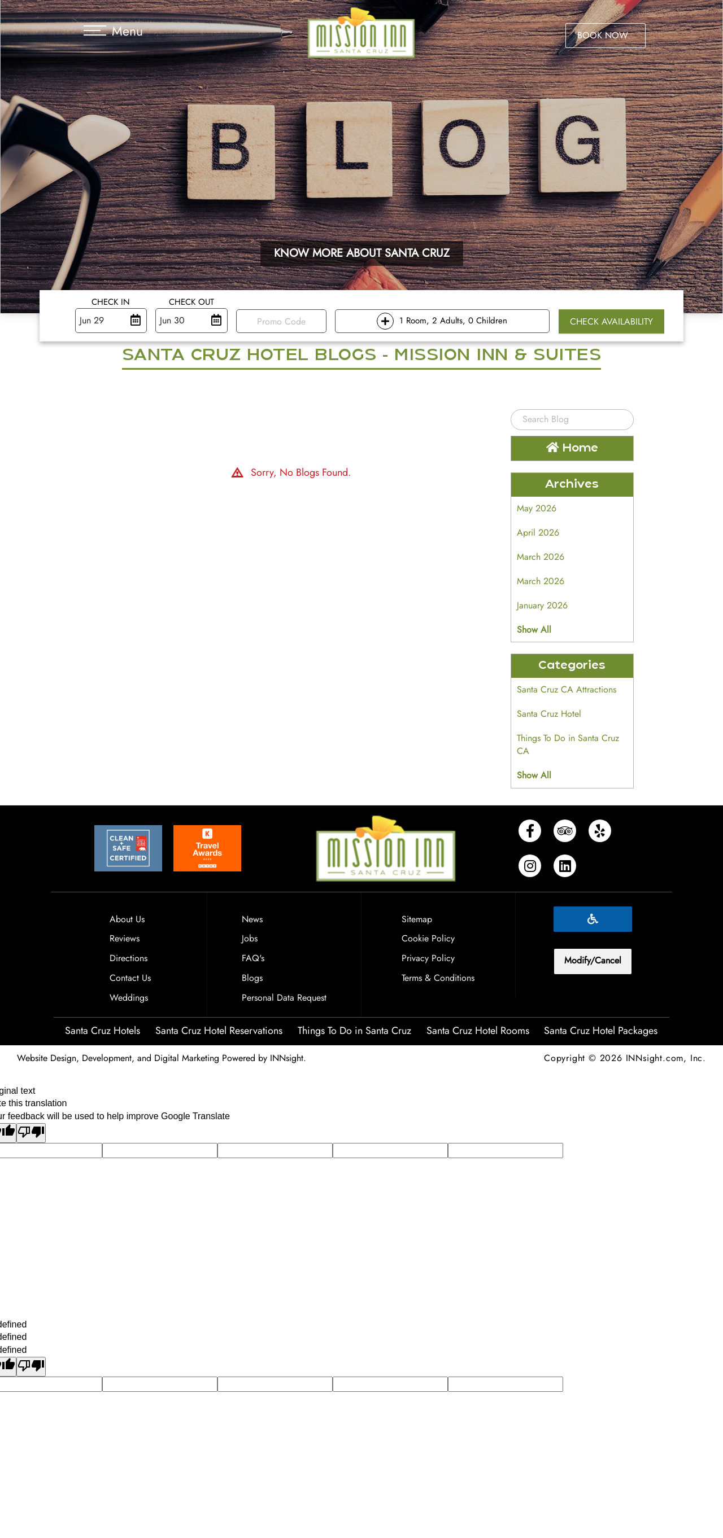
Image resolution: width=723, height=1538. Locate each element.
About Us (127, 919)
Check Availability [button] (611, 321)
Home (572, 448)
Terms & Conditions (438, 977)
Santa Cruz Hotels (102, 1030)
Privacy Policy (428, 958)
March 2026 (540, 556)
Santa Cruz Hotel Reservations (218, 1030)
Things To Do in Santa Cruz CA (568, 744)
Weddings (129, 997)
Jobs (250, 938)
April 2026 (538, 532)
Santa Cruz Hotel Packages (600, 1030)
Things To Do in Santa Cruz (354, 1030)
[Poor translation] (31, 1133)
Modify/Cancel (592, 960)
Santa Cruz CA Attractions (566, 689)
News (252, 919)
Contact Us (130, 977)
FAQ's (253, 958)
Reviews (125, 938)
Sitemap (417, 919)
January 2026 (542, 605)
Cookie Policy (428, 938)
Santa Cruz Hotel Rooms (477, 1030)
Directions (128, 958)
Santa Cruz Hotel (549, 713)
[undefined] (31, 1367)
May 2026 (536, 508)
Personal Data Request (284, 997)
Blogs (252, 977)
